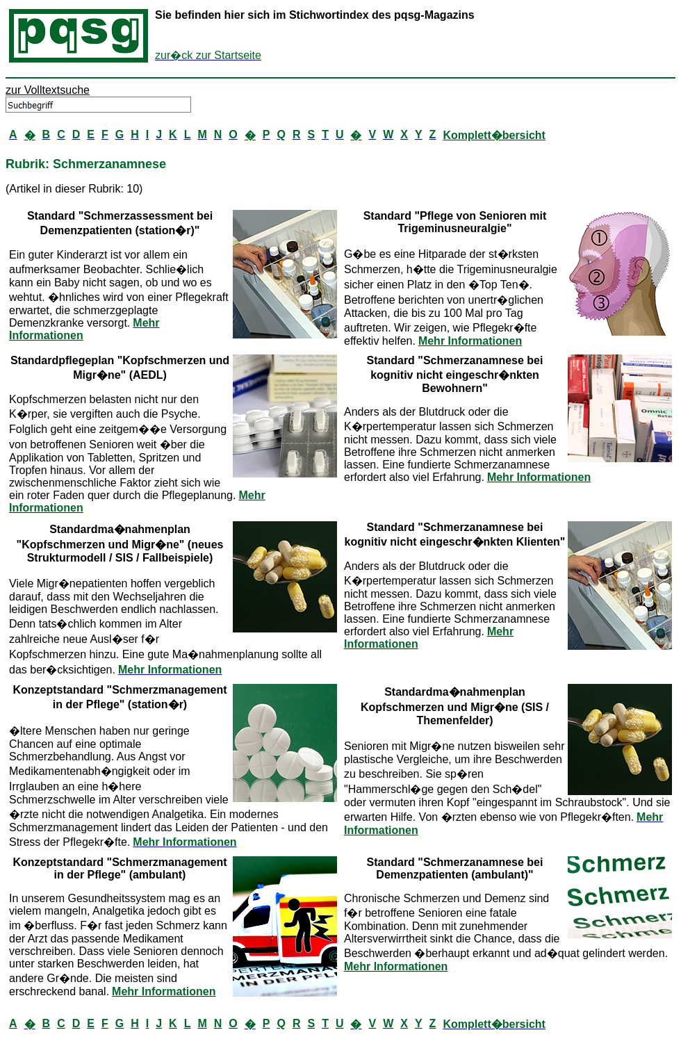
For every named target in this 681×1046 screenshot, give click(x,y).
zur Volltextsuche (48, 90)
